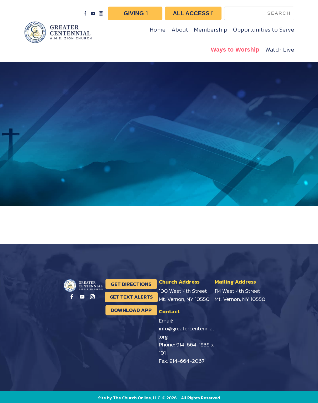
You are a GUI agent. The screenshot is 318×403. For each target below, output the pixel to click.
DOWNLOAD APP (131, 310)
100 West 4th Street (183, 291)
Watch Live (279, 49)
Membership (210, 29)
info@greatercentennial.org (186, 332)
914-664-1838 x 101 (186, 348)
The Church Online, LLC (136, 398)
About (179, 29)
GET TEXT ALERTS (131, 297)
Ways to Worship (235, 49)
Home (158, 29)
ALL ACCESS (191, 13)
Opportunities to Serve (263, 29)
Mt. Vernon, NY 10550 (184, 299)
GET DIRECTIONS (131, 284)
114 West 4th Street (237, 291)
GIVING (134, 13)
